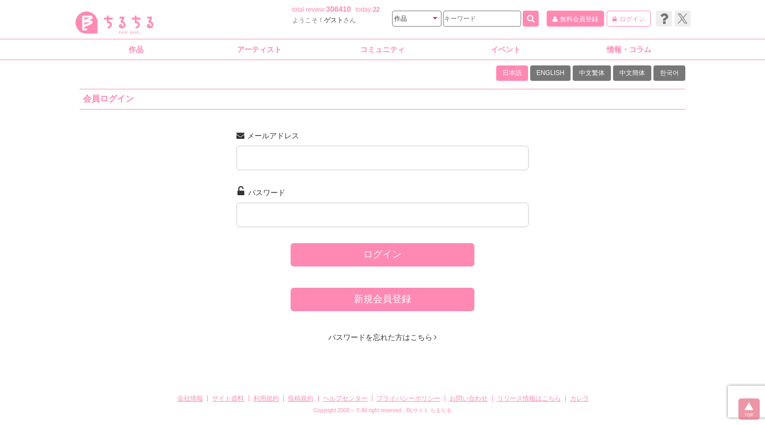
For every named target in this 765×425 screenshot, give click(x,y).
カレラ (579, 398)
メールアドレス (267, 135)
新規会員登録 (382, 299)
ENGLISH (551, 73)
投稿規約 (300, 398)
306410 (338, 9)
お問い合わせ (468, 398)
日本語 (512, 73)
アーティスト (259, 49)
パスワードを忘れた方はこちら (382, 337)
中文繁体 (592, 73)
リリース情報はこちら (529, 398)
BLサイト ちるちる (429, 410)
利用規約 (266, 398)
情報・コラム (629, 49)
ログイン (382, 254)
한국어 (669, 73)
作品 (136, 49)
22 (376, 9)
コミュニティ (382, 49)
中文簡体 (632, 73)
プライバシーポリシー (408, 398)
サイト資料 (228, 398)
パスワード (261, 191)
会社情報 (190, 398)
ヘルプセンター (345, 398)
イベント (506, 49)
